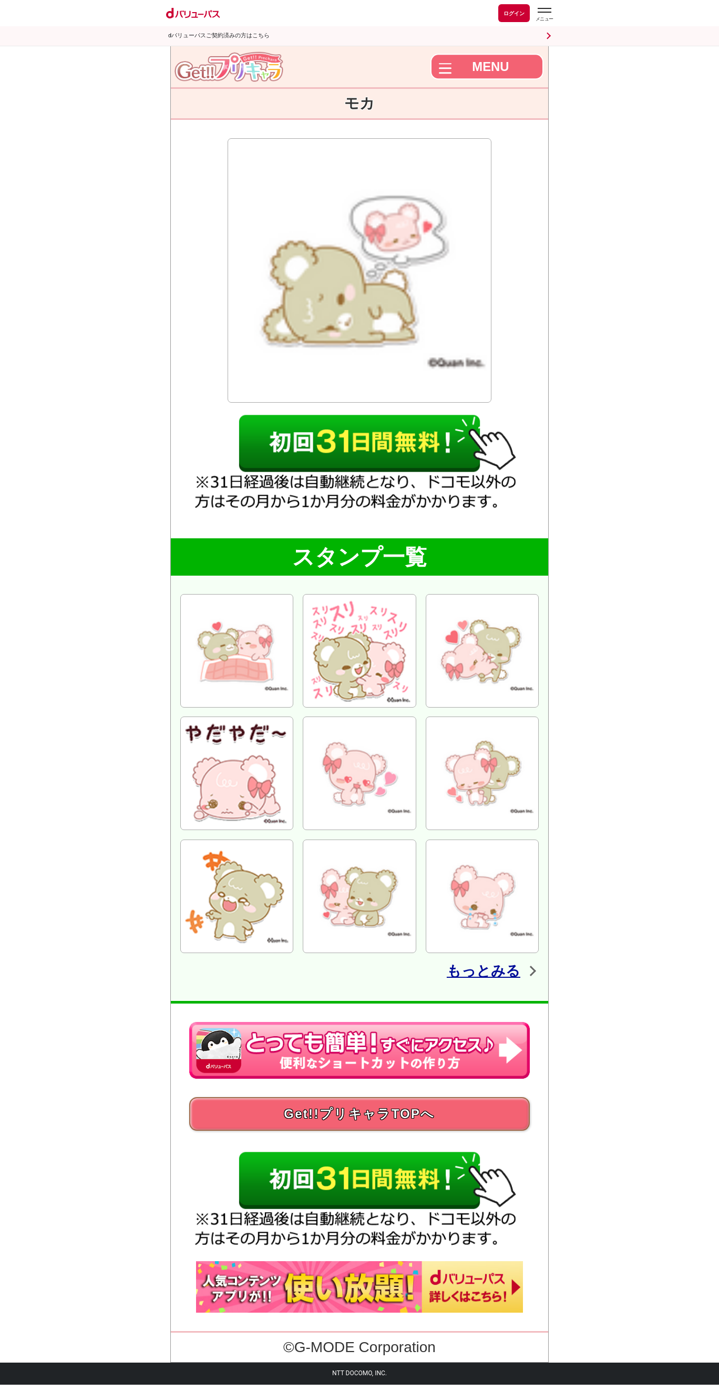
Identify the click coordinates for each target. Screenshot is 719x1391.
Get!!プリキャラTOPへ (359, 1117)
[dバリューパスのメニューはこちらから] (544, 14)
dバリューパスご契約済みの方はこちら (219, 35)
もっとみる (474, 969)
